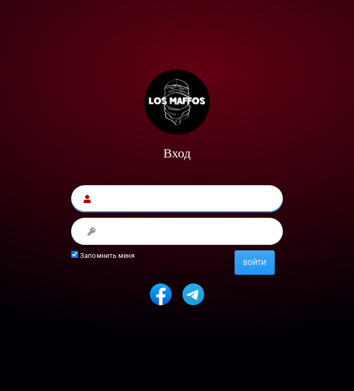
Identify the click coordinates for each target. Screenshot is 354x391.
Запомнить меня (103, 255)
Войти (255, 262)
